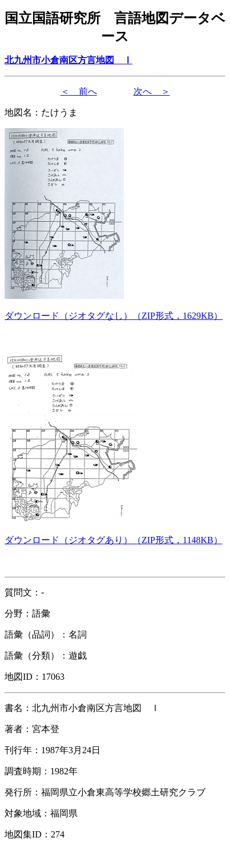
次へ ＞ (152, 91)
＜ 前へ (78, 91)
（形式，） (114, 316)
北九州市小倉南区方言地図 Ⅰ (68, 60)
